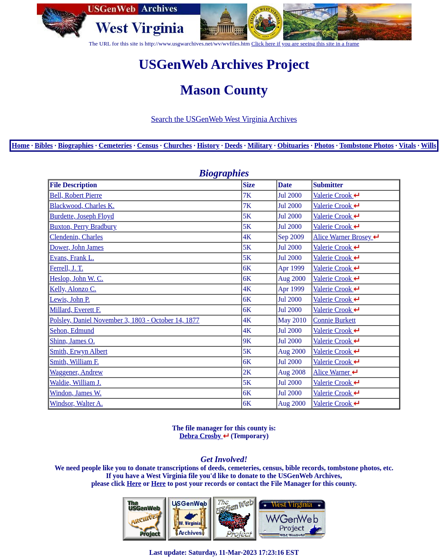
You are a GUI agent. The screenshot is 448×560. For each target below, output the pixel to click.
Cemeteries (115, 145)
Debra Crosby (204, 436)
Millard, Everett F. (75, 309)
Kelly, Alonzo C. (73, 289)
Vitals (407, 145)
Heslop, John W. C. (77, 278)
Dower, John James (77, 247)
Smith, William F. (74, 361)
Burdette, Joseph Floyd (82, 216)
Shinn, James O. (72, 341)
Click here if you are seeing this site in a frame (306, 43)
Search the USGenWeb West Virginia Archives (224, 119)
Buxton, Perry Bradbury (83, 226)
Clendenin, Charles (76, 237)
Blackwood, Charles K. (82, 205)
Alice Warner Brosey (346, 237)
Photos (324, 145)
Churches (178, 145)
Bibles (44, 145)
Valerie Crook (336, 195)
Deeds (233, 145)
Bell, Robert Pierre (76, 195)
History (208, 145)
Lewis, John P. (70, 299)
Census (147, 145)
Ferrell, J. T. (66, 268)
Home (20, 145)
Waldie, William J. (75, 382)
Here (134, 483)
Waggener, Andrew (76, 372)
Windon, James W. (75, 393)
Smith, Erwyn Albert (79, 351)
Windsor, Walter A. (76, 403)
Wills (428, 145)
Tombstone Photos (367, 145)
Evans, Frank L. (72, 257)
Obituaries (293, 145)
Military (260, 145)
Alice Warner (335, 372)
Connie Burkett (334, 320)
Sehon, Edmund (72, 330)
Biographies (76, 145)
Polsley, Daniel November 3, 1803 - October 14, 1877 (124, 320)
